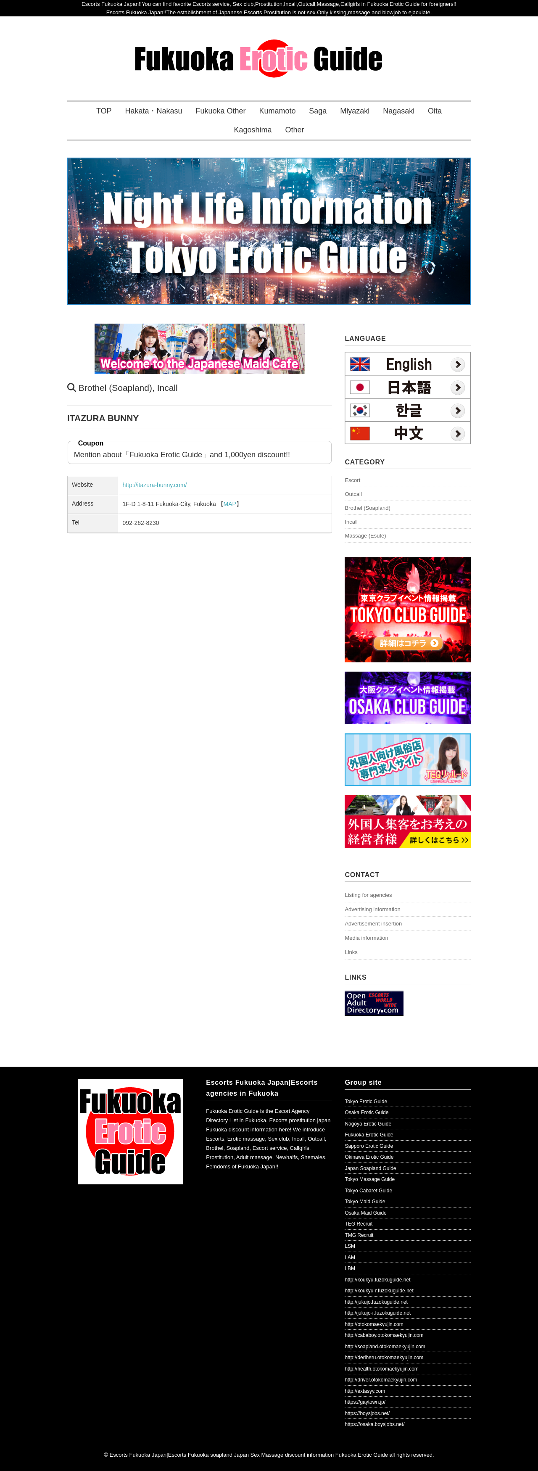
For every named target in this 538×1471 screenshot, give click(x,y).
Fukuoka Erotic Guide (369, 1135)
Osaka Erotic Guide (366, 1112)
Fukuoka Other (220, 111)
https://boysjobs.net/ (367, 1413)
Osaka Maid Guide (365, 1213)
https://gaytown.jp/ (365, 1402)
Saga (318, 111)
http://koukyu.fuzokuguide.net (377, 1280)
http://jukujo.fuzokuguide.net (376, 1302)
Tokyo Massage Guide (370, 1179)
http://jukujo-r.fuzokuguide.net (378, 1313)
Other (294, 130)
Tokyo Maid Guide (365, 1202)
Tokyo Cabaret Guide (368, 1191)
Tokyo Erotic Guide (366, 1102)
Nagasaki (398, 111)
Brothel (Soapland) (115, 388)
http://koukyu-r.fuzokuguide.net (379, 1291)
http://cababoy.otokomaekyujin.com (384, 1335)
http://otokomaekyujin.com (374, 1324)
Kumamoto (277, 111)
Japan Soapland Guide (370, 1168)
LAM (350, 1257)
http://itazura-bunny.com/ (154, 485)
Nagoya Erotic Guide (368, 1124)
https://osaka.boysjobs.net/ (374, 1424)
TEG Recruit (358, 1224)
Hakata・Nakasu (153, 111)
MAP (230, 504)
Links (351, 952)
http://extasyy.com (365, 1391)
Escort (352, 480)
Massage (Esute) (365, 536)
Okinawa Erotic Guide (369, 1157)
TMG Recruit (359, 1235)
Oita (435, 111)
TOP (104, 111)
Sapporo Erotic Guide (369, 1146)
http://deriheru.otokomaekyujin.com (384, 1357)
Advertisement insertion (373, 923)
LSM (350, 1246)
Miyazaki (354, 111)
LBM (350, 1268)
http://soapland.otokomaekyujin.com (385, 1347)
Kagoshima (253, 130)
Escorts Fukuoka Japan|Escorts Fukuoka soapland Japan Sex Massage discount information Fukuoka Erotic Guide (248, 1455)
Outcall (353, 494)
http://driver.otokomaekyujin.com (381, 1380)
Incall (167, 388)
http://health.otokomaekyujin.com (381, 1369)
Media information (366, 938)
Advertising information (372, 909)
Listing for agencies (368, 895)
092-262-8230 (140, 522)
